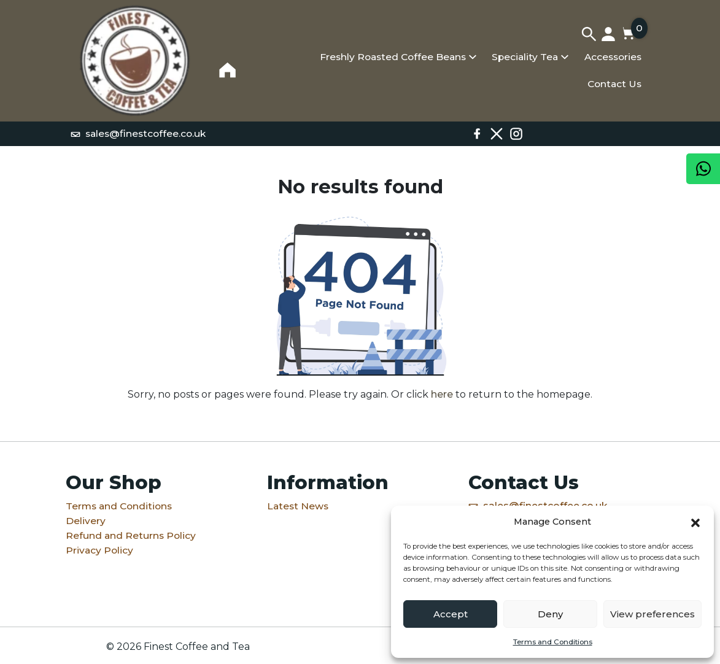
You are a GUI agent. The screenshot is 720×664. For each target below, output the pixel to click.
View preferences (652, 614)
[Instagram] (516, 134)
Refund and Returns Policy (131, 535)
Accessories (612, 57)
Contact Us (614, 84)
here (442, 394)
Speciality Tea (525, 57)
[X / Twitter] (496, 134)
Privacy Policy (99, 550)
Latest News (297, 506)
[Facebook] (477, 134)
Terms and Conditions (552, 642)
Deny (550, 614)
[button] (695, 521)
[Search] (588, 34)
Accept (450, 614)
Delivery (86, 521)
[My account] (608, 34)
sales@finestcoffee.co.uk (138, 133)
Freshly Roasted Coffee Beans (393, 57)
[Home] (134, 61)
